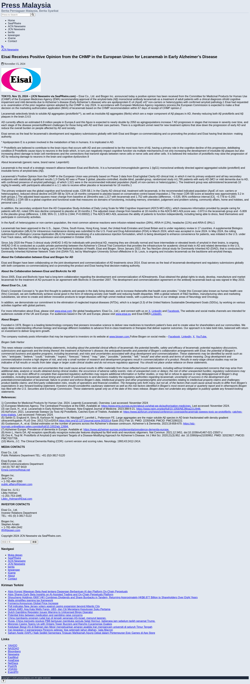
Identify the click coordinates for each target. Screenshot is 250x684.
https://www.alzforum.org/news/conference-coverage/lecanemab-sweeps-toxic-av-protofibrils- (177, 411)
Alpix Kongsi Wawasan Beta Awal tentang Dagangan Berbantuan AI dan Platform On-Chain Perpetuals (68, 591)
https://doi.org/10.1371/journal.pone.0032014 (85, 420)
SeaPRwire (14, 23)
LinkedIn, (186, 336)
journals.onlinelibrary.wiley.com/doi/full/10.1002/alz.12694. (35, 426)
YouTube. (201, 336)
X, (150, 311)
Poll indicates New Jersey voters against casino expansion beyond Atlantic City (54, 606)
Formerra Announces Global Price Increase (33, 603)
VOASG (12, 669)
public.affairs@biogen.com (16, 484)
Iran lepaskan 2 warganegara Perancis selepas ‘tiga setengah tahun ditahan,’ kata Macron (60, 630)
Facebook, (174, 336)
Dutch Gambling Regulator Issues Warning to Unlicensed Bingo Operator (50, 612)
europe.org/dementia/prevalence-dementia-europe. (139, 429)
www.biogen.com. (119, 336)
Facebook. (173, 311)
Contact (12, 41)
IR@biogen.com (10, 530)
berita (11, 32)
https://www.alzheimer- (96, 429)
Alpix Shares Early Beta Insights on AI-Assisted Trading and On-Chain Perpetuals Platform (60, 594)
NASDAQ (13, 648)
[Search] (32, 14)
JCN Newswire (16, 29)
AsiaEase (13, 660)
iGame (12, 38)
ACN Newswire (17, 26)
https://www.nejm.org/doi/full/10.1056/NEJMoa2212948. (168, 408)
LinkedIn (157, 311)
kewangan (14, 35)
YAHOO (12, 645)
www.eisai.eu (123, 314)
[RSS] (2, 46)
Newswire (13, 654)
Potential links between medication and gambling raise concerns (45, 615)
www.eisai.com (63, 311)
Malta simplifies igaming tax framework (30, 600)
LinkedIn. (156, 314)
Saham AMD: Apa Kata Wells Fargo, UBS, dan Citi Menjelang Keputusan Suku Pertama (59, 609)
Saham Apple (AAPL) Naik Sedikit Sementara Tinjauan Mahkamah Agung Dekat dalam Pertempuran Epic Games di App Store (81, 632)
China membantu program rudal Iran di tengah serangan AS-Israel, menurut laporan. (57, 618)
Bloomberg (14, 651)
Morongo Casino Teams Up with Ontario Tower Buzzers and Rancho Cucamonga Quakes (60, 624)
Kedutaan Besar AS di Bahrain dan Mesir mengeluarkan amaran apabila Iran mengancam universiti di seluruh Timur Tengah (80, 627)
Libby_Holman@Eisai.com (16, 498)
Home (11, 20)
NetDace (13, 663)
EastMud (13, 657)
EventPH (13, 672)
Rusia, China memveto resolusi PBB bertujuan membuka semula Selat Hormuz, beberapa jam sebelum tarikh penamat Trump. (81, 621)
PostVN (12, 666)
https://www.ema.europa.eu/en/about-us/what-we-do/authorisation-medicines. (146, 405)
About (11, 575)
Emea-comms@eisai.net (15, 469)
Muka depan (15, 555)
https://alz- (189, 423)
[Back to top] (3, 681)
